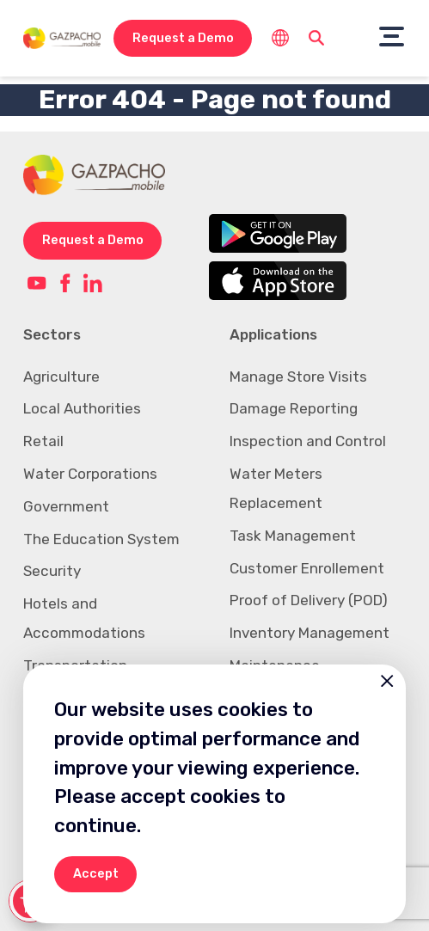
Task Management (293, 535)
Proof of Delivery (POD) (309, 600)
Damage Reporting (294, 408)
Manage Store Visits (298, 376)
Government (66, 506)
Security (52, 570)
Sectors (52, 334)
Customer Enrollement (307, 568)
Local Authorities (82, 408)
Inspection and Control (308, 441)
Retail (43, 441)
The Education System (101, 539)
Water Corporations (90, 473)
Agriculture (61, 376)
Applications (273, 334)
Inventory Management (309, 632)
